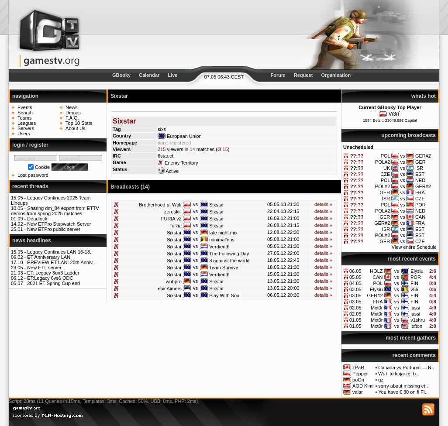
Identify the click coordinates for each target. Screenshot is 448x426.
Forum (278, 75)
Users (23, 133)
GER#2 (375, 295)
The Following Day (229, 253)
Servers (25, 128)
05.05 (355, 277)
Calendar (149, 75)
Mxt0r (377, 307)
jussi (415, 307)
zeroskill (173, 211)
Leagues (26, 123)
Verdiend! (219, 246)
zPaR (358, 367)
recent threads (30, 186)
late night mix (223, 232)
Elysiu (416, 271)
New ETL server (44, 267)
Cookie (42, 167)
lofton (416, 326)
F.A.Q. (72, 117)
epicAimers (169, 288)
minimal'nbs (221, 239)
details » (323, 204)
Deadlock (37, 218)
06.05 (355, 271)
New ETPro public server (53, 229)
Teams (24, 117)
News (71, 107)
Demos (73, 112)
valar (357, 392)
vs (396, 271)
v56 (414, 289)
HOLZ (376, 271)
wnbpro (174, 281)
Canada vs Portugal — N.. (406, 367)
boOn (358, 379)
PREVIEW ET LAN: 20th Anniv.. (61, 262)
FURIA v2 (171, 218)
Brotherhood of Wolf (160, 204)
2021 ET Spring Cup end (53, 283)
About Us (75, 128)
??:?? (357, 155)
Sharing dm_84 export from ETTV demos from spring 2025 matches (55, 211)
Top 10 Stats (78, 123)
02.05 (355, 307)
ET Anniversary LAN (48, 257)
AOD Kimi (362, 385)
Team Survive (223, 267)
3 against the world (229, 260)
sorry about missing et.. (403, 385)
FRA (378, 301)
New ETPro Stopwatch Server (59, 224)
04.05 (355, 283)
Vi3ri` (395, 114)
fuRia (176, 225)
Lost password (32, 175)
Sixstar (216, 204)
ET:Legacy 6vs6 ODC (50, 278)
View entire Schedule (414, 247)
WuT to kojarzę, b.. (398, 373)
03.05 (355, 289)
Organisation (336, 75)
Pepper (360, 373)
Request (303, 75)
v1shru (417, 320)
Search (25, 112)
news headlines (31, 240)
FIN (414, 283)
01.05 (355, 320)
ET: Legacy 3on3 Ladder (53, 272)
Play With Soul (225, 295)
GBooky (121, 75)
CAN (377, 277)
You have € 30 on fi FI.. (402, 392)
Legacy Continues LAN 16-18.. (60, 251)
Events (24, 107)
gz (380, 379)
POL (378, 283)
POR (415, 277)
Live (172, 75)
